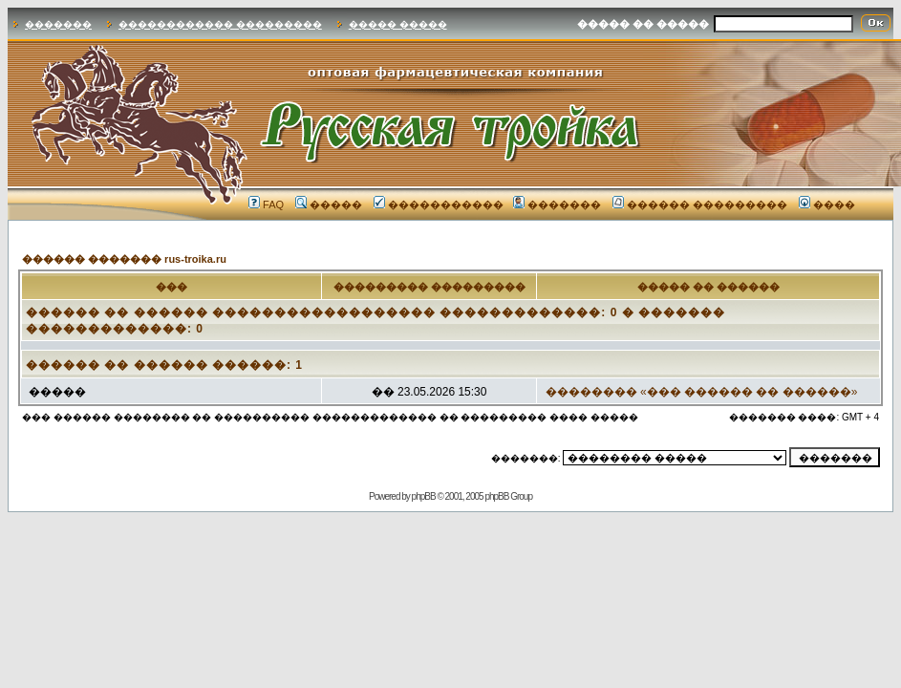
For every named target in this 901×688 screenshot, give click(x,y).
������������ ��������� (220, 24)
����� (328, 204)
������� (58, 24)
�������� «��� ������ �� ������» (702, 391)
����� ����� (398, 24)
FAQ (266, 204)
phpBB (424, 496)
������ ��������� (699, 204)
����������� (439, 204)
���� (827, 204)
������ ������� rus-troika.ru (124, 259)
